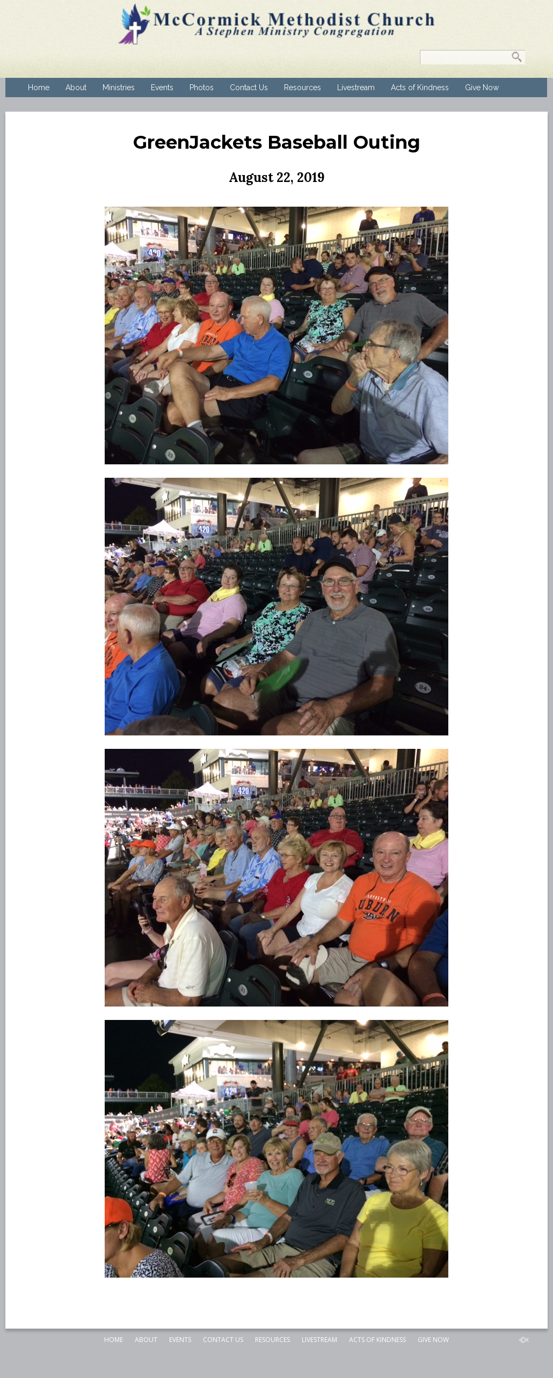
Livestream (356, 87)
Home (38, 87)
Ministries (119, 87)
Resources (302, 87)
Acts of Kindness (420, 87)
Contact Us (249, 87)
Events (162, 87)
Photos (202, 87)
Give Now (482, 87)
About (76, 87)
